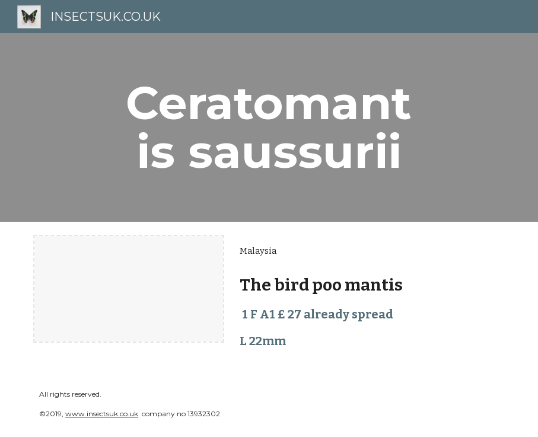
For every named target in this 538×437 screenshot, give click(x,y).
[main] (268, 127)
